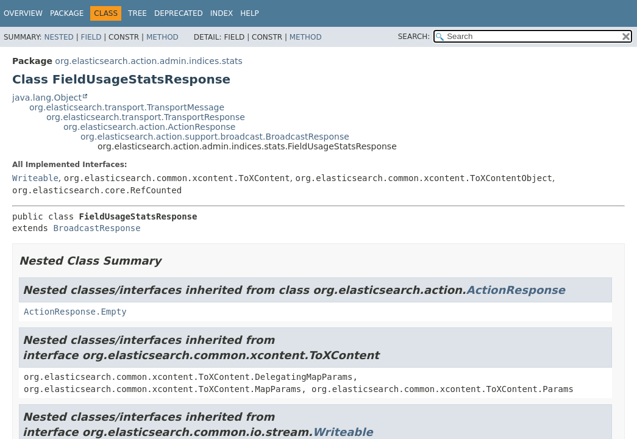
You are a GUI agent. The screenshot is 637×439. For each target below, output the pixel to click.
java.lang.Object (47, 97)
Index (221, 13)
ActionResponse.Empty (75, 311)
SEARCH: (414, 36)
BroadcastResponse (96, 228)
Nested (58, 37)
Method (162, 37)
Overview (23, 13)
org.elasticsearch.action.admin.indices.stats (148, 61)
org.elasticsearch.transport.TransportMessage (126, 107)
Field (90, 37)
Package (67, 13)
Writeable (35, 178)
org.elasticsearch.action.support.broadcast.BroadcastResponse (214, 136)
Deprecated (178, 13)
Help (249, 13)
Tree (137, 13)
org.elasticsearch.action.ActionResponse (149, 127)
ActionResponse (515, 290)
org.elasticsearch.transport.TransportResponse (145, 117)
